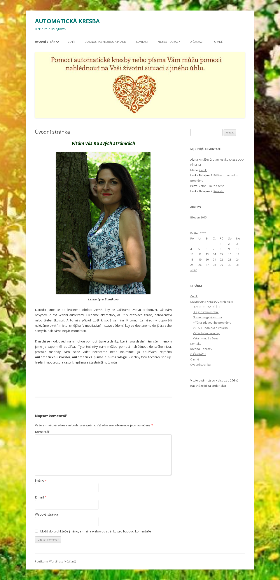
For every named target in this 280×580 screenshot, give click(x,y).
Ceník (71, 42)
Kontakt (142, 42)
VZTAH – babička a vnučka (210, 328)
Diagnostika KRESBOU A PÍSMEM (105, 42)
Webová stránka (46, 514)
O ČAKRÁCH (197, 42)
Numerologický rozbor (207, 317)
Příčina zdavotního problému (212, 323)
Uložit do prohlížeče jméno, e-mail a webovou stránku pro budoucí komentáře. (96, 531)
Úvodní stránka (47, 42)
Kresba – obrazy (169, 42)
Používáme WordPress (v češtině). (56, 561)
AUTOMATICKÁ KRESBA (67, 21)
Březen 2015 (198, 217)
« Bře (193, 270)
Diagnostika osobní (206, 312)
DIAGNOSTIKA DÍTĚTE (206, 307)
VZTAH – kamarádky (206, 333)
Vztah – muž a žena (211, 186)
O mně (218, 42)
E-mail (40, 497)
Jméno (41, 480)
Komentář (42, 432)
